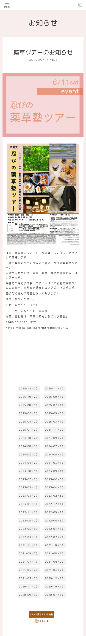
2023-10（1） (29, 471)
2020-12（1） (54, 578)
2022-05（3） (29, 529)
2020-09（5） (29, 595)
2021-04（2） (54, 570)
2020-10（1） (54, 586)
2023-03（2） (29, 496)
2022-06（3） (54, 520)
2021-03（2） (29, 578)
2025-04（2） (29, 421)
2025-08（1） (29, 405)
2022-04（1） (54, 529)
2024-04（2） (29, 463)
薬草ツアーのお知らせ (43, 52)
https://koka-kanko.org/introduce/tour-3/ (37, 328)
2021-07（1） (29, 562)
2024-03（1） (54, 463)
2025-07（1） (54, 405)
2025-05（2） (54, 413)
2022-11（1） (29, 512)
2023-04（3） (54, 487)
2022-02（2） (54, 537)
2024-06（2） (29, 454)
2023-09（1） (54, 471)
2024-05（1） (54, 454)
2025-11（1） (54, 388)
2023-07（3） (29, 479)
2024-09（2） (54, 438)
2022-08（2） (29, 520)
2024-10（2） (29, 438)
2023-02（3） (54, 496)
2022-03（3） (29, 537)
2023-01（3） (29, 504)
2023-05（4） (29, 487)
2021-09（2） (29, 553)
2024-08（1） (29, 446)
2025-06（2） (29, 413)
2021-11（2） (29, 545)
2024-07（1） (54, 446)
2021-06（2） (54, 562)
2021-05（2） (29, 570)
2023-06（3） (54, 479)
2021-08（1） (54, 553)
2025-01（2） (29, 430)
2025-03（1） (54, 421)
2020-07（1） (54, 595)
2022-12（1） (54, 504)
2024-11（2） (54, 430)
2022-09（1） (54, 512)
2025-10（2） (29, 397)
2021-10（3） (54, 545)
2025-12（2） (29, 388)
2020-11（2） (29, 586)
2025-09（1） (54, 397)
